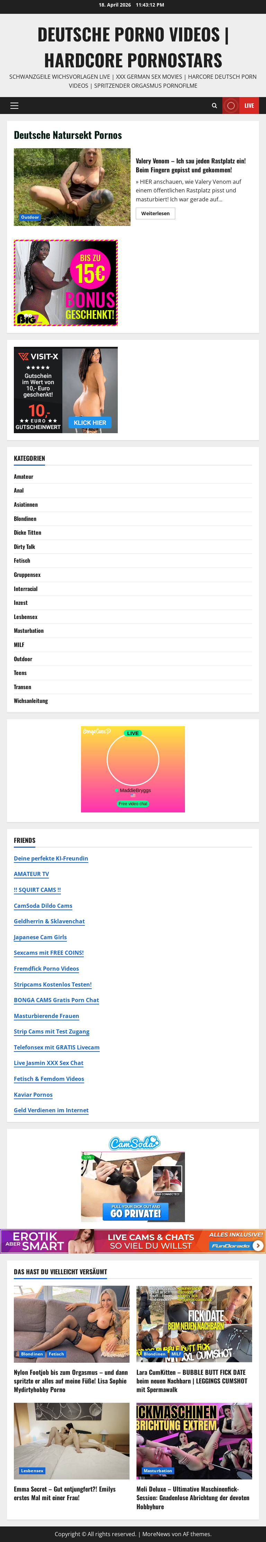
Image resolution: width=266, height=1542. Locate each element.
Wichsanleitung (31, 700)
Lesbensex (25, 616)
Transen (22, 687)
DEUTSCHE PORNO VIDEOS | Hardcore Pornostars (133, 46)
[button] (14, 105)
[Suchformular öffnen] (214, 105)
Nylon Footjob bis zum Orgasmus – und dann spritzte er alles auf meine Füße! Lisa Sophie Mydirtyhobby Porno (71, 1381)
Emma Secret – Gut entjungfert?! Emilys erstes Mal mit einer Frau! (65, 1493)
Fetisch (22, 560)
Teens (20, 672)
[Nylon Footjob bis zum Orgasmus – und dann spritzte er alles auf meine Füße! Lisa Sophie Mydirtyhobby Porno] (72, 1324)
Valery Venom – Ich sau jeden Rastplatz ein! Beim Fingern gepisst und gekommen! (72, 187)
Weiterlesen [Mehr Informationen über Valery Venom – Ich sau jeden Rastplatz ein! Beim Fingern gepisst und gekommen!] (158, 214)
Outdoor (30, 217)
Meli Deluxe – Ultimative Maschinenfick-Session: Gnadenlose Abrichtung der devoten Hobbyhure (192, 1497)
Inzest (21, 602)
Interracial (25, 588)
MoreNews (156, 1534)
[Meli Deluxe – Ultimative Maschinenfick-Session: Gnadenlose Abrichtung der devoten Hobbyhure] (194, 1441)
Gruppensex (27, 574)
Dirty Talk (24, 546)
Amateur (23, 476)
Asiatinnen (26, 504)
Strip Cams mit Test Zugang (51, 1031)
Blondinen (25, 518)
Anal (19, 490)
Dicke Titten (27, 532)
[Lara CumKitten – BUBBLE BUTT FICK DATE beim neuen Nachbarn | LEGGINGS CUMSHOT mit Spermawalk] (194, 1324)
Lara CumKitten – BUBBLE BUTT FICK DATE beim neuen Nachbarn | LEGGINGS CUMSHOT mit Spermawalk (191, 1381)
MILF (19, 644)
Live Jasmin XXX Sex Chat (48, 1063)
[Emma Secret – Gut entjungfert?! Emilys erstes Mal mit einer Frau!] (72, 1441)
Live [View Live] (238, 105)
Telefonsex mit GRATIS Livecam (57, 1047)
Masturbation (29, 630)
